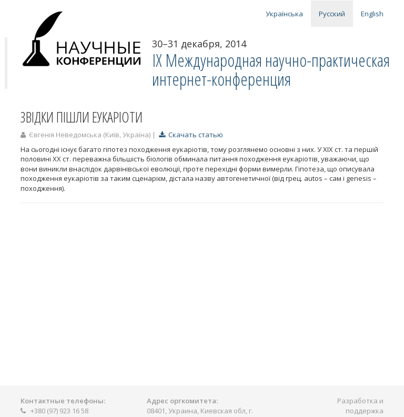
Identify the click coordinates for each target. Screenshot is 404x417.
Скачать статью (191, 134)
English (372, 13)
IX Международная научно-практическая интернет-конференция (271, 69)
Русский (332, 13)
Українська (284, 13)
